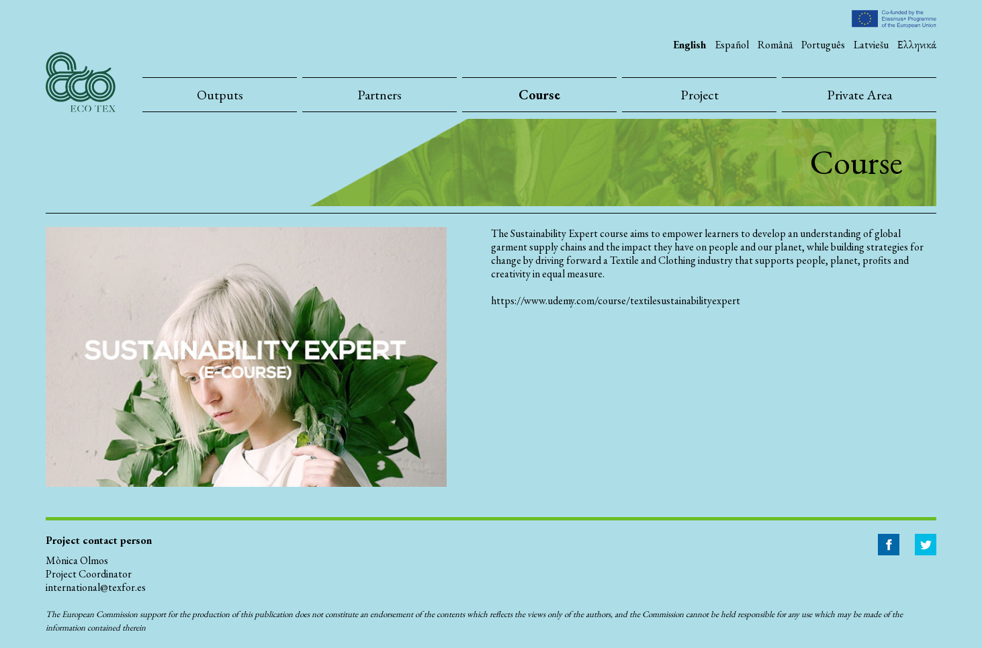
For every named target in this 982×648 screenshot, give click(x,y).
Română (775, 45)
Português (823, 45)
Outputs (220, 94)
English (689, 45)
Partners (379, 94)
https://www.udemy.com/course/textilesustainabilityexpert (615, 301)
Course (539, 94)
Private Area (859, 94)
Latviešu (871, 45)
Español (732, 45)
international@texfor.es (96, 587)
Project (699, 94)
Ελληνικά (916, 45)
